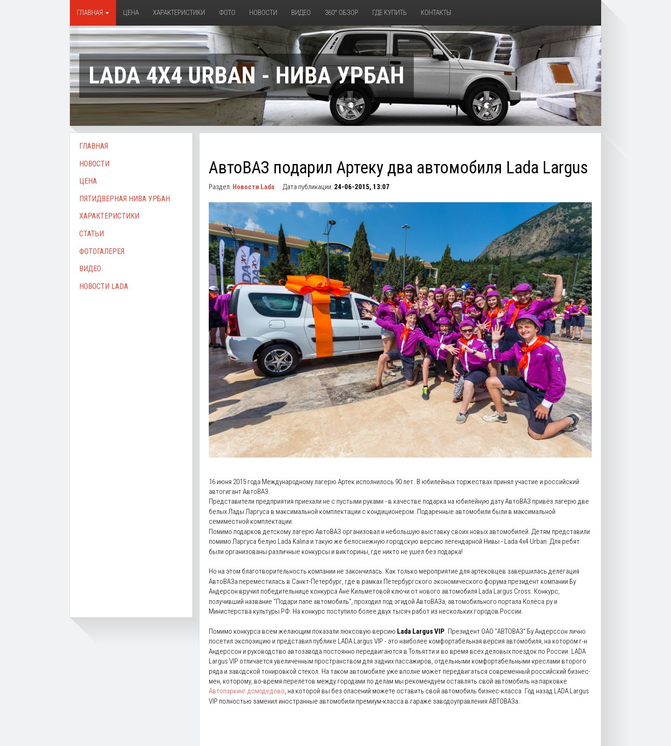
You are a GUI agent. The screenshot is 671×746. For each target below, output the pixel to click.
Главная (93, 12)
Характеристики (179, 12)
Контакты (436, 12)
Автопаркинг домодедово (247, 691)
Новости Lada (103, 286)
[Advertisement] (131, 444)
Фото (227, 12)
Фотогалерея (101, 251)
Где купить (389, 12)
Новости (263, 12)
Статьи (91, 233)
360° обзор (341, 12)
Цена (131, 12)
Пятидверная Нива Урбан (124, 198)
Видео (301, 12)
